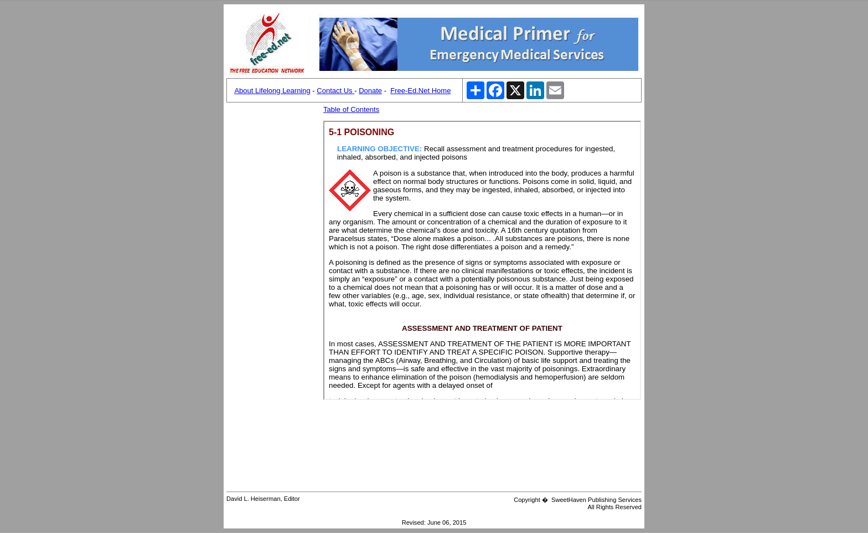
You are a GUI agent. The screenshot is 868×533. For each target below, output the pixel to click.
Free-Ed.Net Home (420, 90)
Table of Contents (351, 109)
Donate (370, 90)
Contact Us (335, 90)
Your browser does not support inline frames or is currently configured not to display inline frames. (482, 260)
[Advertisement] (273, 271)
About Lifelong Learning (272, 90)
